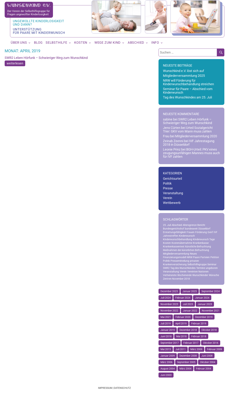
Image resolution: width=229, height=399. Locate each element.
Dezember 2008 (188, 355)
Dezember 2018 (188, 329)
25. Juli (167, 225)
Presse (168, 188)
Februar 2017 (190, 342)
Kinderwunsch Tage (204, 239)
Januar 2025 (189, 291)
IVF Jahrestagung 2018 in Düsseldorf (188, 142)
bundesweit (191, 228)
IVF (215, 232)
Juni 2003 (166, 375)
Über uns (19, 42)
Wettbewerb (172, 203)
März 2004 (185, 368)
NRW (189, 257)
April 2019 (181, 323)
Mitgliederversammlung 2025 (184, 76)
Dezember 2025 (169, 291)
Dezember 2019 (204, 317)
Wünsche (214, 275)
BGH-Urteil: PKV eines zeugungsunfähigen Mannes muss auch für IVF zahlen (191, 153)
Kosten (80, 42)
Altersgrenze (190, 225)
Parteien (205, 257)
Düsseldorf (204, 228)
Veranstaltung (173, 193)
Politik (167, 183)
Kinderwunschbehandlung (177, 239)
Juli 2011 (181, 349)
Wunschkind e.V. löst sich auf (183, 71)
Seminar (211, 264)
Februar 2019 (198, 323)
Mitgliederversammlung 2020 (196, 136)
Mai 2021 (165, 317)
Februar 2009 (214, 349)
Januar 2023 (205, 304)
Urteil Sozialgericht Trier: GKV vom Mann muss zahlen (188, 129)
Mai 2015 (165, 349)
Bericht (201, 225)
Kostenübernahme (182, 242)
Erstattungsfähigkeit (174, 232)
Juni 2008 (207, 355)
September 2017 (169, 342)
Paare (196, 257)
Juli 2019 (165, 323)
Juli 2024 (165, 297)
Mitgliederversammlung (176, 253)
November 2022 (169, 310)
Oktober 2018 (209, 329)
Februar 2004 (203, 368)
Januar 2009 (167, 355)
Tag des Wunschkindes (183, 268)
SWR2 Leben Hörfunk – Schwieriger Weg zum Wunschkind (46, 58)
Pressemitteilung (179, 260)
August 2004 (167, 368)
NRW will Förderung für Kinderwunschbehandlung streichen (188, 82)
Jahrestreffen (170, 235)
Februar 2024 (182, 297)
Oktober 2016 (210, 342)
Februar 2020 (183, 317)
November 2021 (211, 310)
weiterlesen (15, 63)
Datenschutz (122, 387)
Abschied (136, 42)
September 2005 (186, 362)
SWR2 (166, 268)
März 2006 (166, 362)
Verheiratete (170, 275)
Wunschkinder (200, 275)
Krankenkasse (201, 242)
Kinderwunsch (187, 235)
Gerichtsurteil (172, 178)
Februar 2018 (198, 336)
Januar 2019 (167, 329)
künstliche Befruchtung (198, 246)
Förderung (201, 232)
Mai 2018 (181, 336)
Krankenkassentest (173, 246)
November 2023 (169, 304)
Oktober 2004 (207, 362)
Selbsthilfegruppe (197, 264)
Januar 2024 (202, 297)
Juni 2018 (166, 336)
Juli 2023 (188, 304)
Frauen (190, 232)
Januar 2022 (190, 310)
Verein (167, 198)
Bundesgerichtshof (173, 228)
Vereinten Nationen (198, 271)
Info (155, 42)
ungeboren (212, 268)
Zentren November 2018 (176, 278)
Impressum (105, 387)
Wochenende (184, 275)
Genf (210, 232)
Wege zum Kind (107, 42)
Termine (200, 268)
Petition (214, 257)
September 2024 (210, 291)
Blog (38, 42)
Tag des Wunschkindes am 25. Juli (187, 97)
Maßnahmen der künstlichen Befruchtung (186, 250)
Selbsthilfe (56, 42)
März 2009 (196, 349)
